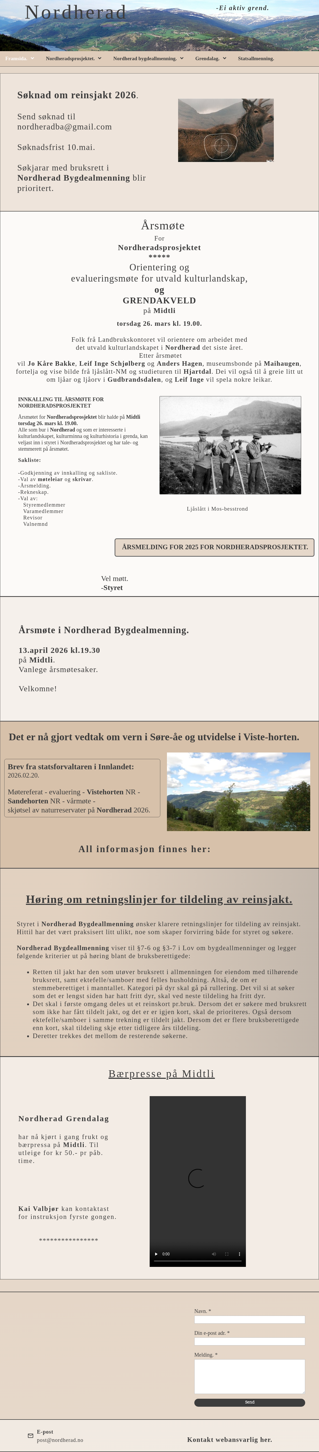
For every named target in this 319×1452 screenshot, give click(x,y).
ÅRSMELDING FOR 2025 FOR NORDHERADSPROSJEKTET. (215, 547)
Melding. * (206, 1355)
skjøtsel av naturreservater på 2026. (79, 810)
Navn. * (202, 1311)
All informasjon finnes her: (144, 849)
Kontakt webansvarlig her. (229, 1439)
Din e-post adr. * (212, 1333)
